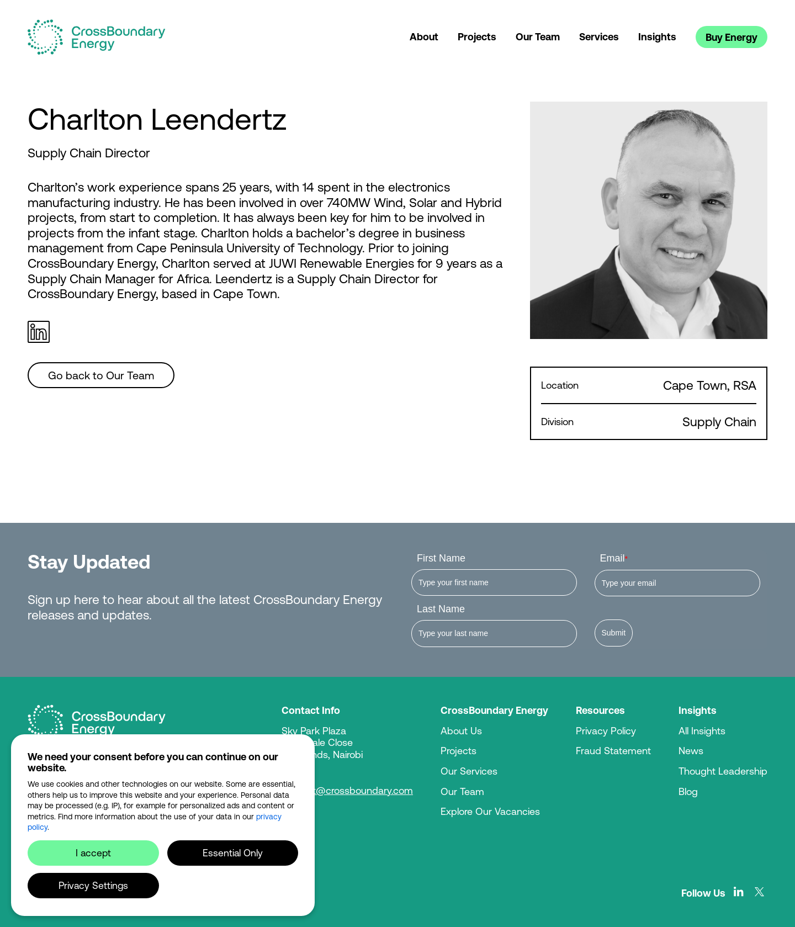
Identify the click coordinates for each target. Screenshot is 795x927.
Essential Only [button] (233, 852)
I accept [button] (93, 852)
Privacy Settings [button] (93, 885)
